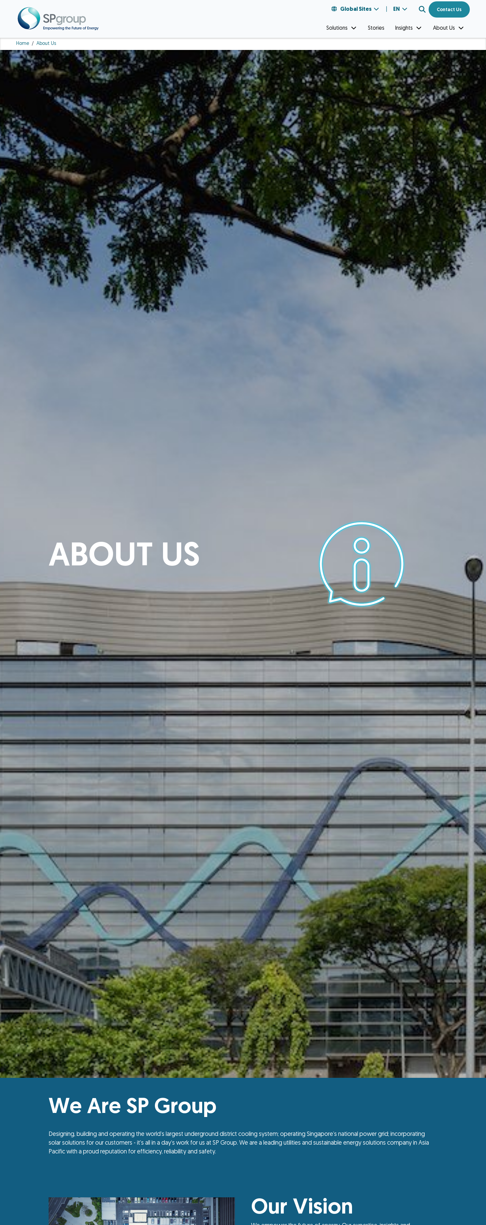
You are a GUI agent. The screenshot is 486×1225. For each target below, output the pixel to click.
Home (22, 43)
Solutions (341, 28)
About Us (448, 28)
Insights (408, 28)
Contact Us (449, 9)
